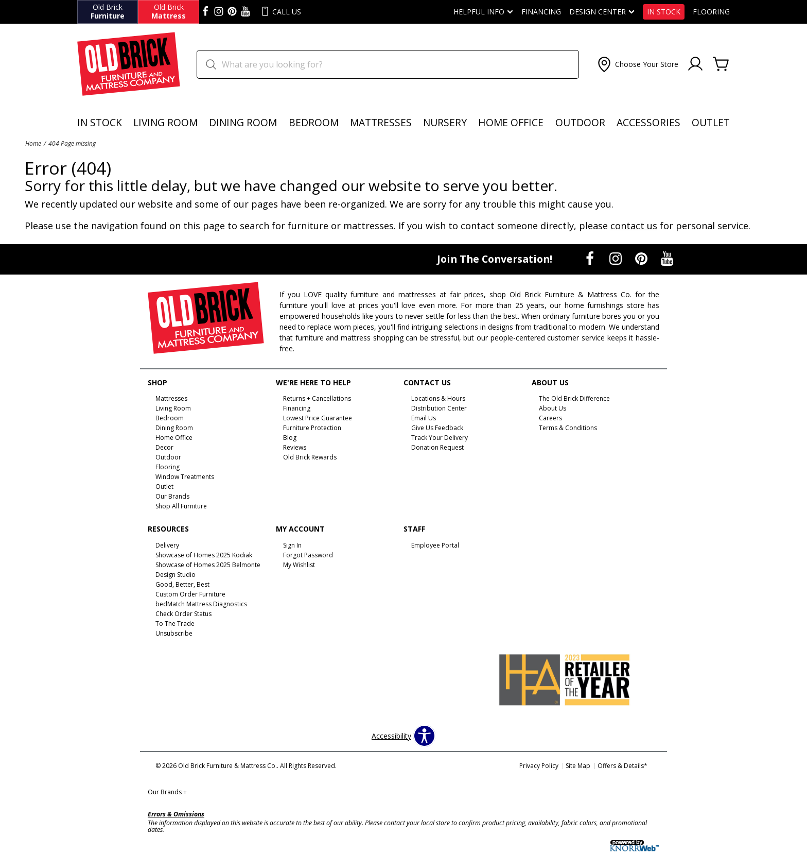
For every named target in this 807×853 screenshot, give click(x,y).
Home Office (510, 122)
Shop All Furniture (181, 506)
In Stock (663, 11)
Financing (541, 11)
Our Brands (167, 792)
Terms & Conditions (568, 427)
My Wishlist (299, 564)
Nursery (445, 122)
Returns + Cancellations (317, 398)
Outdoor (580, 122)
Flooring (711, 11)
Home (33, 143)
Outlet (711, 122)
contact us (633, 225)
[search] (388, 64)
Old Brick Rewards (310, 457)
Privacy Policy (538, 765)
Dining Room (243, 122)
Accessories (648, 122)
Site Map (578, 765)
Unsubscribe (173, 633)
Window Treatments (184, 476)
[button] (636, 64)
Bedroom (314, 122)
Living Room (165, 122)
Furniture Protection (312, 427)
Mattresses (381, 122)
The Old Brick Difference (574, 398)
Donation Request (437, 447)
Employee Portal (435, 545)
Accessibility (391, 736)
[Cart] (721, 64)
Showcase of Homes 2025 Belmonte (207, 564)
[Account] (695, 64)
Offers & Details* (622, 765)
